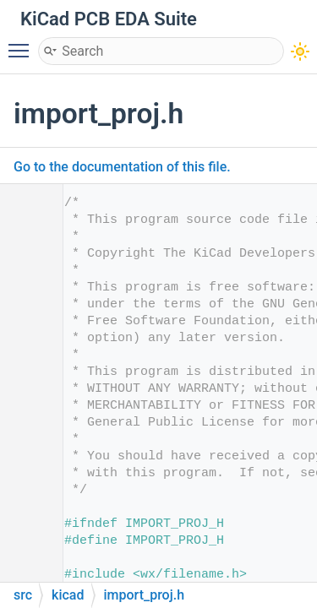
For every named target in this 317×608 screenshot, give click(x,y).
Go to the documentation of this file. (122, 167)
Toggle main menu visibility (22, 43)
